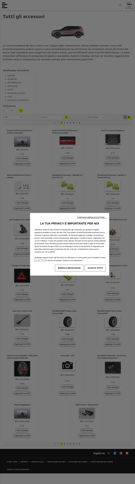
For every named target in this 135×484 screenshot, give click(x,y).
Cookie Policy (40, 260)
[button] (92, 217)
